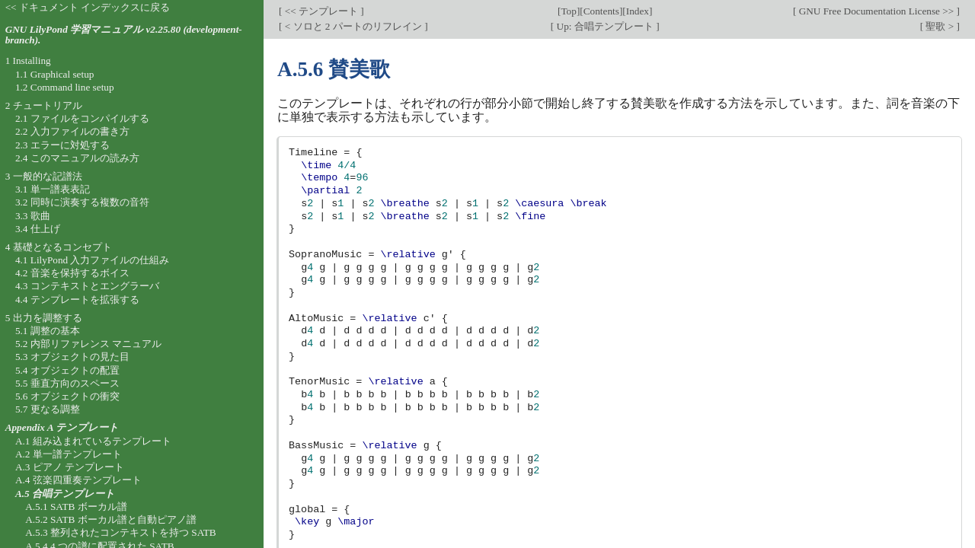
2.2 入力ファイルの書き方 (72, 131)
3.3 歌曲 (32, 215)
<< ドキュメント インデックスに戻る (88, 7)
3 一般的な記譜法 (43, 176)
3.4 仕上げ (37, 228)
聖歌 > (939, 26)
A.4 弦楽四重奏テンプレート (78, 480)
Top (568, 11)
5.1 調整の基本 (47, 330)
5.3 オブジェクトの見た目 (72, 356)
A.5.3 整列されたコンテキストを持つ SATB (120, 532)
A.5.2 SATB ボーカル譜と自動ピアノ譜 (111, 519)
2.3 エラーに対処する (62, 145)
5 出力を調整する (43, 317)
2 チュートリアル (43, 105)
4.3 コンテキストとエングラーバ (87, 286)
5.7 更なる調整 (47, 409)
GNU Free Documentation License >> (876, 11)
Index (637, 11)
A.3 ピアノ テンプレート (69, 467)
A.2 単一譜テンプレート (68, 454)
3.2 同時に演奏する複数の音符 (82, 202)
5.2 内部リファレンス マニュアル (88, 343)
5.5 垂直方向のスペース (67, 383)
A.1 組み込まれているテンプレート (93, 441)
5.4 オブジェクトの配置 (67, 370)
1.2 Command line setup (64, 87)
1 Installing (28, 60)
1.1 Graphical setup (54, 74)
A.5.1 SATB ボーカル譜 (76, 506)
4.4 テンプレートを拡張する (77, 299)
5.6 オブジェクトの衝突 (67, 396)
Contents (601, 11)
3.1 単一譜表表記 (52, 189)
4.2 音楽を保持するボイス (72, 273)
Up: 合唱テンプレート (605, 26)
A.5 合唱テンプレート (65, 493)
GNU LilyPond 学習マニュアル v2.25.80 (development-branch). (123, 35)
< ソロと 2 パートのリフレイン (353, 26)
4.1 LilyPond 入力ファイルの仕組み (92, 260)
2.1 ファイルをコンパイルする (82, 118)
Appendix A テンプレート (62, 427)
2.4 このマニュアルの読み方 (77, 158)
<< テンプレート (321, 11)
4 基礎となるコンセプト (58, 247)
